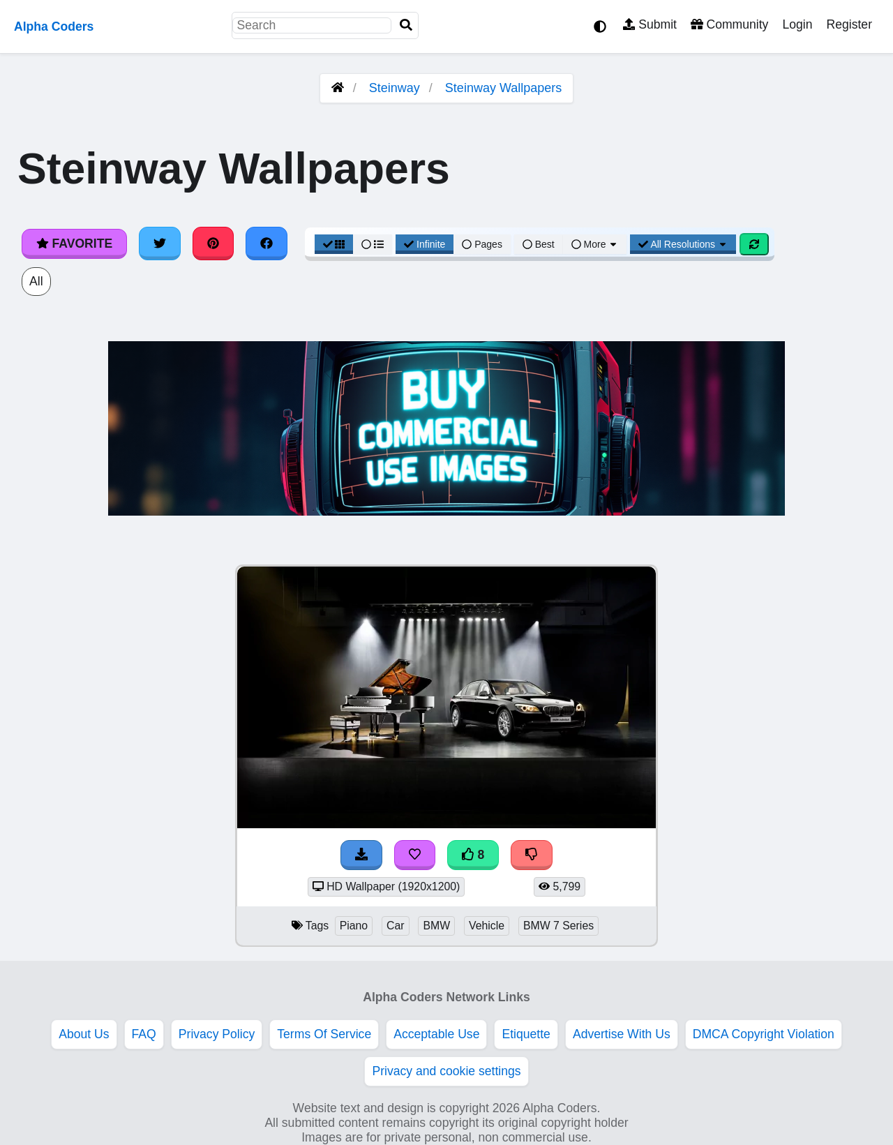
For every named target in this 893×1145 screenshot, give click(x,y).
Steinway (394, 88)
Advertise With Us (621, 1034)
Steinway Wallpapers (503, 88)
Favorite (74, 243)
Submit (650, 24)
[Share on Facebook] (266, 243)
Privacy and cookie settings (446, 1071)
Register (849, 24)
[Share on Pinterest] (213, 243)
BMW (436, 925)
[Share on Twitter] (160, 243)
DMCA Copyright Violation (763, 1034)
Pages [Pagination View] (482, 244)
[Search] (406, 25)
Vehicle (486, 925)
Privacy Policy (217, 1034)
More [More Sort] (595, 244)
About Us (84, 1034)
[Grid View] (334, 244)
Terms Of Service (324, 1034)
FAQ (144, 1034)
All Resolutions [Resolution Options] (683, 244)
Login (797, 24)
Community (729, 24)
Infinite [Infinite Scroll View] (424, 244)
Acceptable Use (436, 1034)
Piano (354, 925)
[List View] (372, 244)
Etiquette (526, 1034)
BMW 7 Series (558, 925)
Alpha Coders (53, 26)
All (36, 281)
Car (396, 925)
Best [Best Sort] (539, 244)
